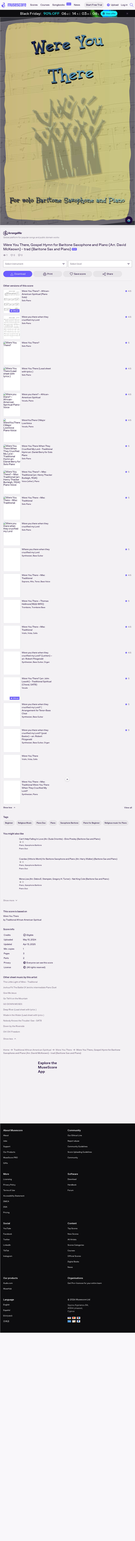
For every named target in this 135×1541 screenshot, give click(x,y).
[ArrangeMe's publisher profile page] (31, 233)
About (6, 1135)
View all (128, 807)
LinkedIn (7, 1245)
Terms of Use (9, 1190)
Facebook (7, 1234)
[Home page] (14, 4)
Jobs (5, 1141)
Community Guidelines (77, 1146)
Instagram (7, 1256)
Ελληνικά (7, 1316)
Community (73, 1157)
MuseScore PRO (10, 1157)
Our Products (9, 1152)
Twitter (6, 1239)
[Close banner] (127, 13)
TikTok (6, 1250)
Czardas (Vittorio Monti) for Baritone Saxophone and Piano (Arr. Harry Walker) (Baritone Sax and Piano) (68, 859)
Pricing (6, 1212)
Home (6, 1049)
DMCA (6, 1201)
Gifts (5, 1163)
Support (6, 1146)
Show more (10, 900)
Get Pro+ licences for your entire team (85, 1283)
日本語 (6, 1321)
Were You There (11, 916)
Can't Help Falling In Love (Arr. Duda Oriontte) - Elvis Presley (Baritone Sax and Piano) (59, 839)
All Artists (72, 1239)
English (6, 1304)
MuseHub (7, 1288)
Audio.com (8, 1283)
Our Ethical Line (75, 1135)
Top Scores (72, 1228)
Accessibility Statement (13, 1196)
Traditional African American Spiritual (23, 920)
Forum (70, 1190)
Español (6, 1310)
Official (15, 311)
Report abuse (73, 1141)
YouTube (7, 1228)
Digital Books (73, 1261)
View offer (109, 13)
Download (72, 1179)
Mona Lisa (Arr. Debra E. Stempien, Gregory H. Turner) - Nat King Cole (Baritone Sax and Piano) (64, 879)
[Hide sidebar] (67, 779)
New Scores (73, 1234)
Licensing (7, 1179)
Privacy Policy (9, 1185)
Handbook (72, 1185)
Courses (71, 1250)
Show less (10, 1038)
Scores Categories (76, 1245)
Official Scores (74, 1256)
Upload (112, 5)
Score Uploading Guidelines (80, 1152)
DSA (5, 1207)
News (70, 1267)
